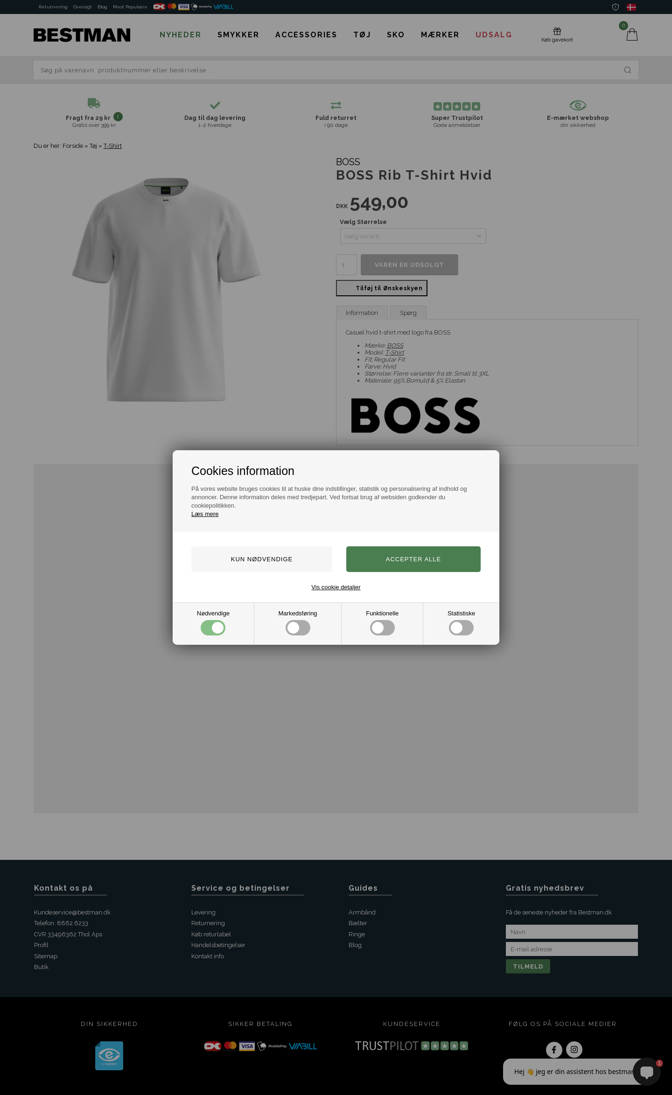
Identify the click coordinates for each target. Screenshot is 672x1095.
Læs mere (205, 513)
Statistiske (461, 622)
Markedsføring (298, 622)
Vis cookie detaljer (335, 587)
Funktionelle (382, 622)
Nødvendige (213, 622)
